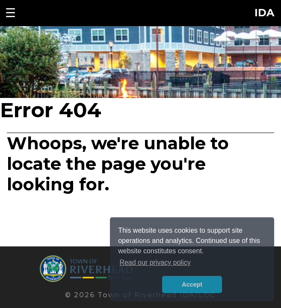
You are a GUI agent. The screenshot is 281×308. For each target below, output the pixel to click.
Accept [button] (192, 284)
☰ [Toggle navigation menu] (10, 13)
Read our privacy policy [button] (154, 262)
